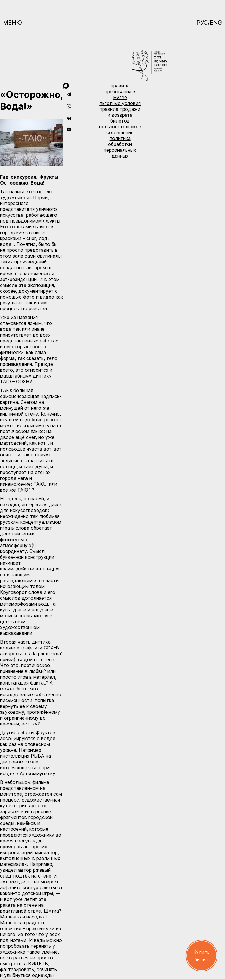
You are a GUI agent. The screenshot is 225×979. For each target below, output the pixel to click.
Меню (12, 22)
